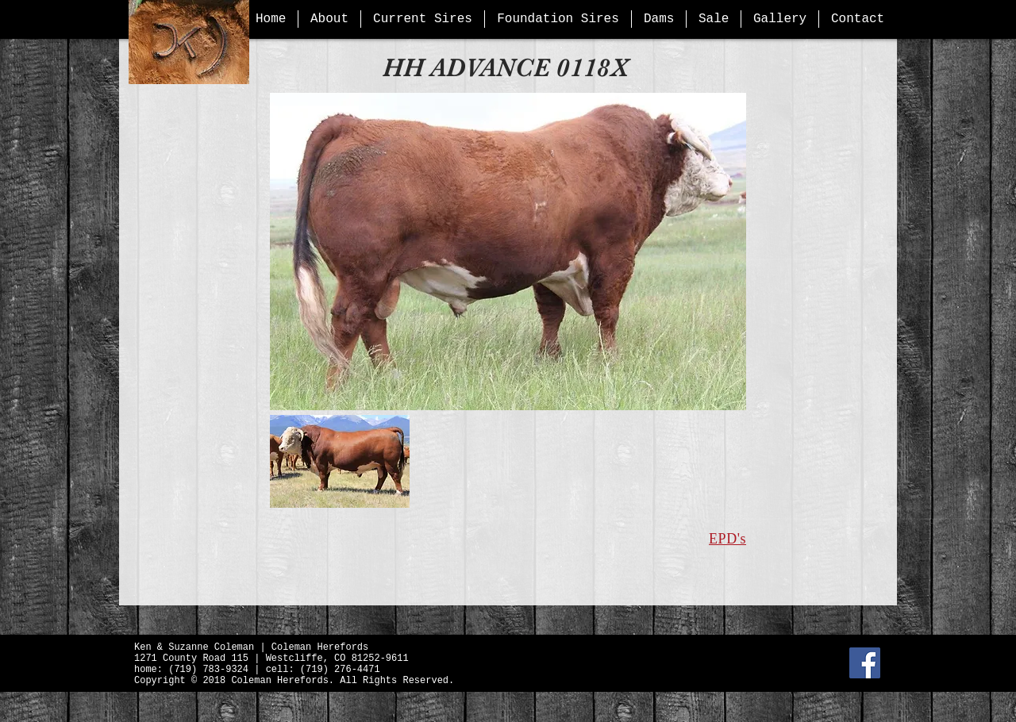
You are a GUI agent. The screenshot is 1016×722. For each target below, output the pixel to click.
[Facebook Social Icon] (864, 662)
